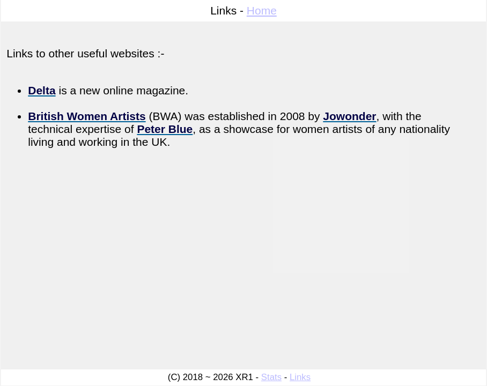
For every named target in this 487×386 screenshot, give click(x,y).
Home (262, 10)
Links (300, 377)
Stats (271, 377)
